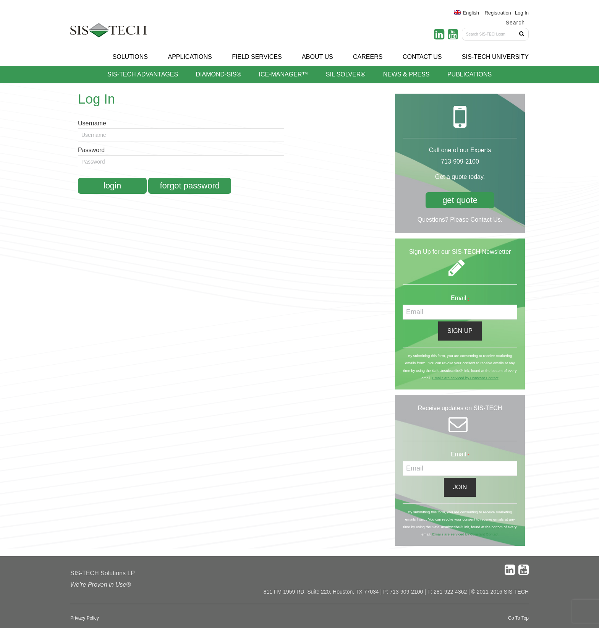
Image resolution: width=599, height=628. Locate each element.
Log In (522, 12)
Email (460, 298)
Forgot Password (190, 185)
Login (112, 185)
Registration (497, 12)
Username (92, 123)
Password (91, 150)
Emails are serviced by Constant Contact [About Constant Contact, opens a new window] (465, 378)
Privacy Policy (84, 618)
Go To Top (518, 618)
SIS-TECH (108, 32)
